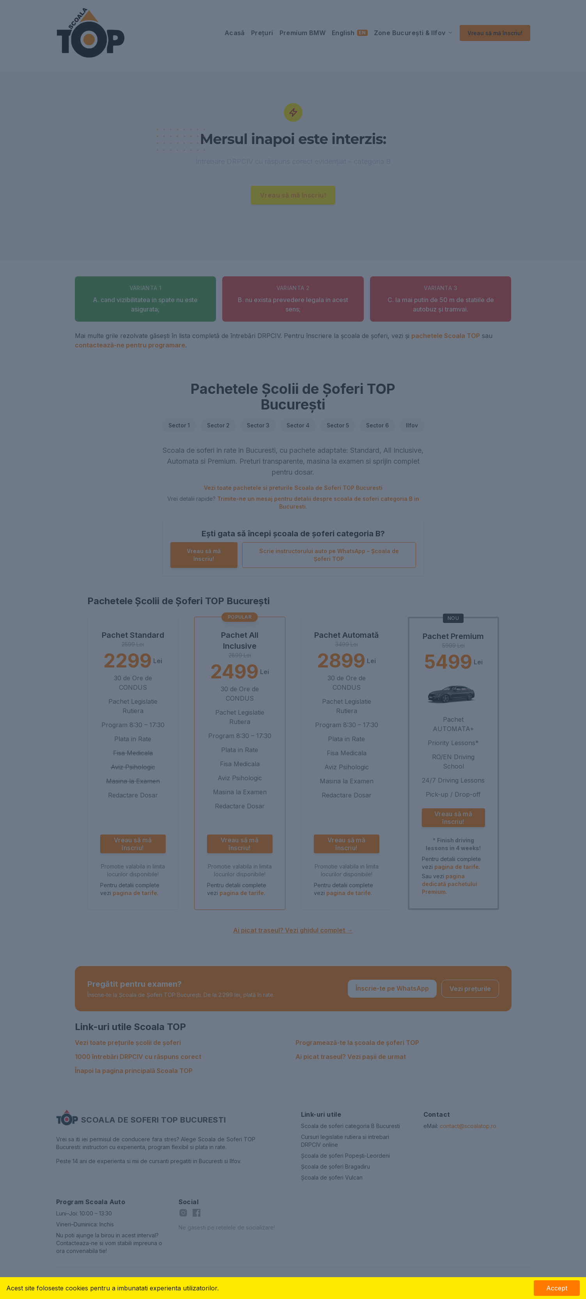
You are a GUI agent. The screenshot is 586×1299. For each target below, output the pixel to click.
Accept (556, 1288)
